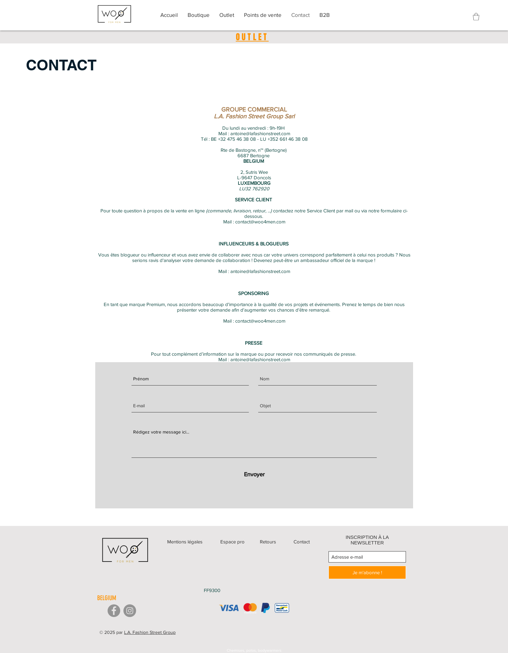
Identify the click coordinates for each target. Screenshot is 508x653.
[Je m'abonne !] (367, 572)
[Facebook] (114, 610)
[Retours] (268, 541)
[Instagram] (129, 610)
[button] (476, 16)
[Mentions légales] (185, 541)
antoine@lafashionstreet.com (260, 133)
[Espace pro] (232, 541)
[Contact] (302, 541)
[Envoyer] (254, 474)
